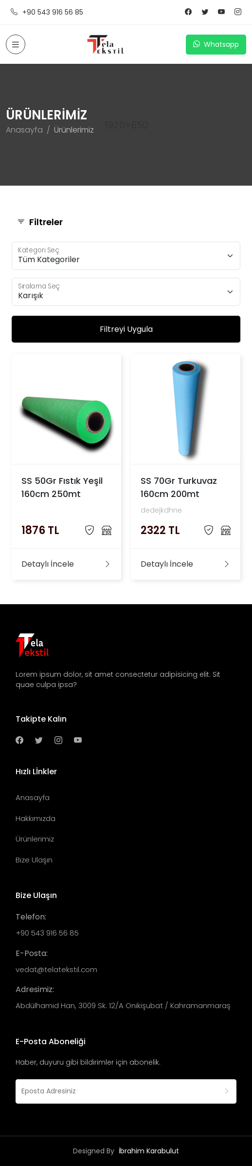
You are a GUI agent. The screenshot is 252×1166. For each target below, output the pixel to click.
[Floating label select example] (126, 256)
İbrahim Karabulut (149, 1151)
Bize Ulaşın (34, 860)
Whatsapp (216, 44)
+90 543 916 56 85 (47, 12)
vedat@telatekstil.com (56, 969)
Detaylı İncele (66, 564)
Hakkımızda (35, 818)
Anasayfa (24, 129)
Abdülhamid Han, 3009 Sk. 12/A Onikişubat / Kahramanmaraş (123, 1005)
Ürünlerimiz (35, 839)
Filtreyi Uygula (126, 329)
